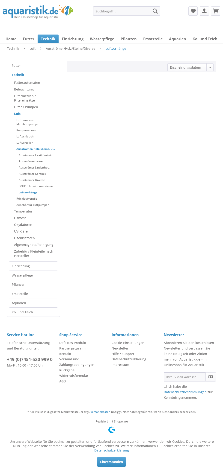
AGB (62, 381)
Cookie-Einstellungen (128, 343)
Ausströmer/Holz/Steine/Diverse (36, 149)
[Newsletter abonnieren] (210, 377)
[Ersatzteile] (153, 39)
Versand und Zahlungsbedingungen (76, 362)
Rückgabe (66, 370)
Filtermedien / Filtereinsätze (25, 98)
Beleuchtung (24, 89)
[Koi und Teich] (205, 39)
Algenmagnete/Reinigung (33, 244)
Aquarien (19, 303)
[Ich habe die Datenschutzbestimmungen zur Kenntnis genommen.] (165, 386)
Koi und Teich (22, 312)
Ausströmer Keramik (32, 174)
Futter (16, 65)
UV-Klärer (21, 231)
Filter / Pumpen (26, 107)
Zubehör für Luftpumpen (32, 205)
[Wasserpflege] (102, 39)
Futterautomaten (27, 82)
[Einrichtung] (73, 39)
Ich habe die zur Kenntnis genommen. (188, 392)
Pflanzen (18, 284)
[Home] (11, 39)
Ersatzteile (20, 293)
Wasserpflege (22, 275)
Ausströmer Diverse (32, 180)
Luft (17, 113)
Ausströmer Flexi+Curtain (36, 155)
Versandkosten (100, 412)
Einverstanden (111, 462)
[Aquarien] (177, 39)
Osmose (20, 218)
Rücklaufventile (26, 199)
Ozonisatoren (24, 238)
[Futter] (29, 39)
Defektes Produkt (72, 343)
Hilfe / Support (123, 354)
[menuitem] (126, 11)
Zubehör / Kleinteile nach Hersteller (33, 253)
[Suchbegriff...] (126, 11)
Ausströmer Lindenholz (34, 167)
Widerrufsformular (73, 375)
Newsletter (120, 348)
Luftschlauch (25, 136)
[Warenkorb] (215, 11)
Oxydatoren (23, 224)
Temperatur (23, 211)
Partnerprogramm (73, 348)
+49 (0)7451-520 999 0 (30, 359)
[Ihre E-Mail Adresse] (184, 377)
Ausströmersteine (31, 161)
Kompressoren (26, 130)
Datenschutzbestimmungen (185, 392)
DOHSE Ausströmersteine (36, 186)
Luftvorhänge (28, 192)
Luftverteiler (24, 143)
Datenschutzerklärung (129, 359)
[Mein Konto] (204, 11)
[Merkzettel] (193, 11)
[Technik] (48, 39)
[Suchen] (155, 11)
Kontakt (65, 354)
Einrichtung (21, 266)
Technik (18, 75)
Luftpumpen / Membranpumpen (28, 122)
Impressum (120, 364)
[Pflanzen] (128, 39)
